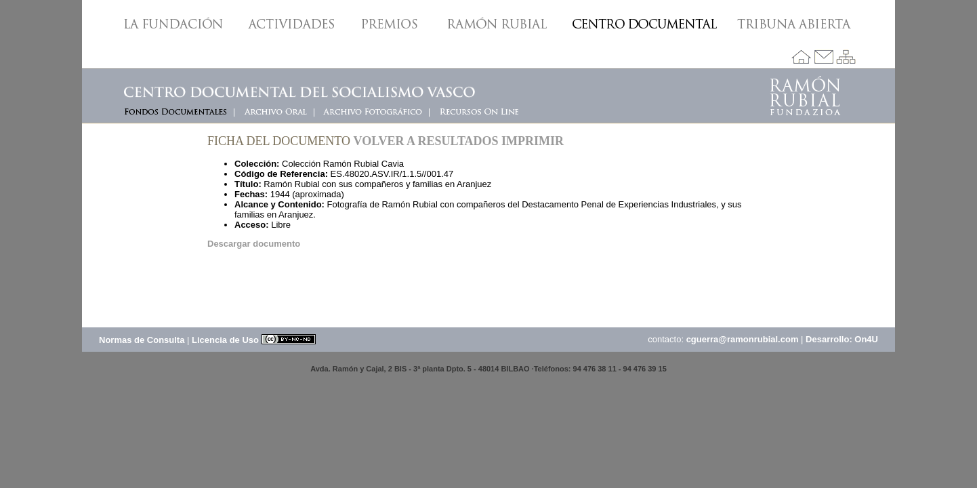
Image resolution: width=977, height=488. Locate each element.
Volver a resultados (426, 141)
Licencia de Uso (254, 340)
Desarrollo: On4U (842, 339)
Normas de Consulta (141, 340)
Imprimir (532, 141)
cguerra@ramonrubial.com (742, 339)
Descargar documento (253, 244)
